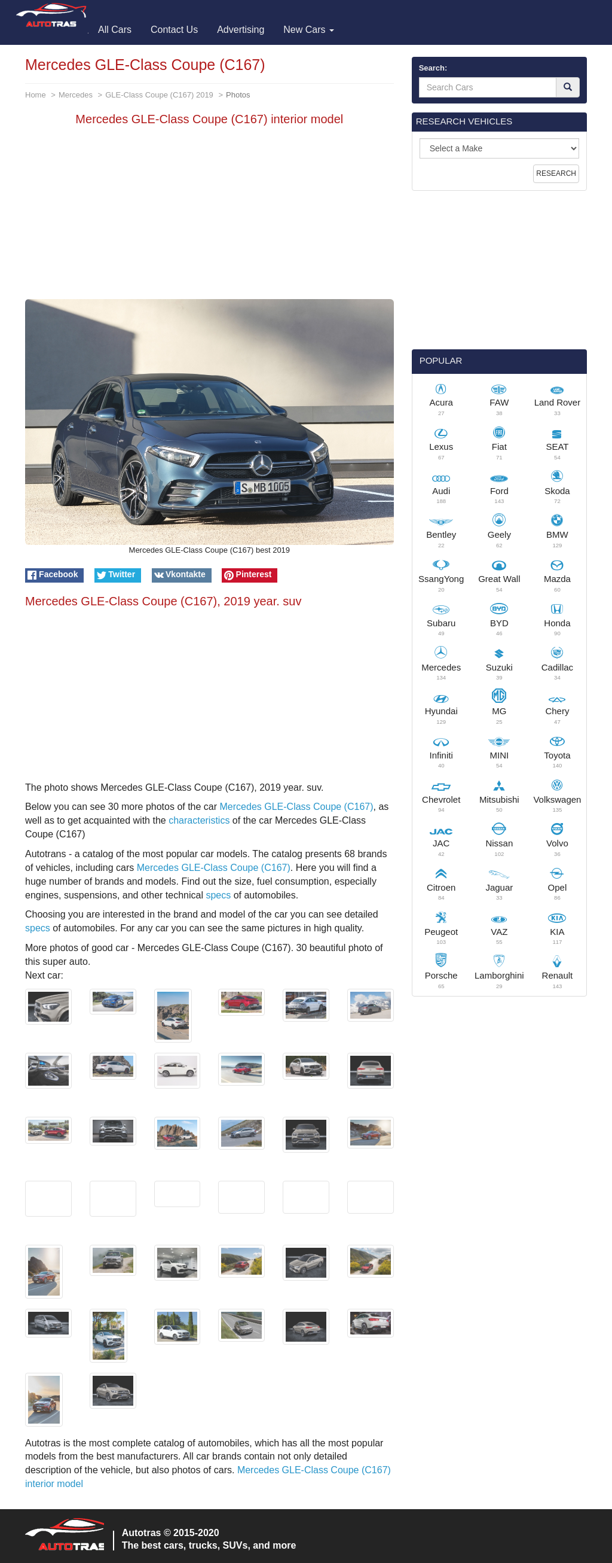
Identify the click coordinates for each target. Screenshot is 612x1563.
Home (35, 94)
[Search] (568, 87)
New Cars (308, 30)
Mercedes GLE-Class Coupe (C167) (297, 807)
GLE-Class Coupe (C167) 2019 (159, 94)
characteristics (199, 820)
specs (218, 895)
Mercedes (76, 94)
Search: (433, 67)
